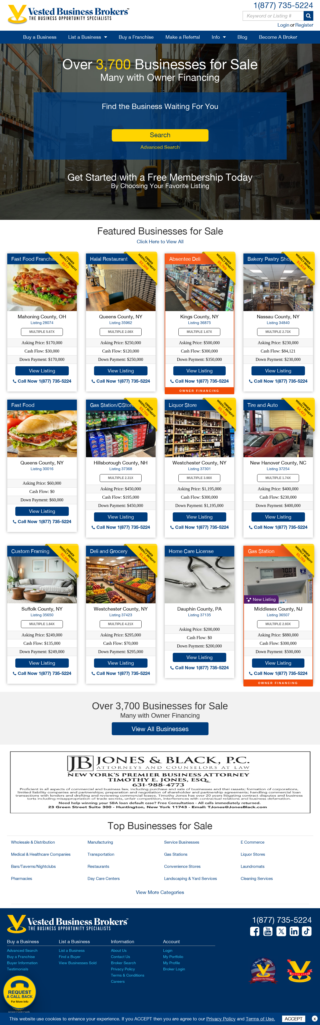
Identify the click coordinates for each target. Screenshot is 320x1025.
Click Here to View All (160, 241)
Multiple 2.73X (278, 332)
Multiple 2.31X (120, 478)
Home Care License (191, 551)
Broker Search (123, 963)
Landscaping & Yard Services (190, 878)
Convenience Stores (182, 866)
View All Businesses (160, 728)
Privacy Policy (123, 969)
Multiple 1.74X (278, 478)
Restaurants (98, 866)
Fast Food (22, 405)
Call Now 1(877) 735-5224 (42, 381)
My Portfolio (173, 956)
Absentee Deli (184, 259)
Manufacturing (100, 842)
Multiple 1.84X (42, 624)
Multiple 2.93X (278, 624)
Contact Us (120, 956)
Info (216, 37)
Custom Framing (30, 551)
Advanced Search (160, 147)
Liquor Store (183, 405)
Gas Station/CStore (112, 405)
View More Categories (160, 892)
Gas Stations (176, 854)
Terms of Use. (260, 1019)
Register (304, 25)
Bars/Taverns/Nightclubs (33, 866)
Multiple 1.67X (199, 332)
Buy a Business (39, 37)
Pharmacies (21, 878)
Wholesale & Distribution (33, 842)
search (160, 135)
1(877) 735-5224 (283, 5)
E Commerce (252, 842)
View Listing (42, 371)
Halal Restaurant (109, 259)
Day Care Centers (104, 878)
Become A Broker (278, 37)
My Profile (171, 963)
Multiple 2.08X (120, 332)
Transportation (101, 854)
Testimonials (17, 969)
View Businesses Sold (77, 963)
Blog (242, 37)
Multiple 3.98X (199, 478)
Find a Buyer (70, 956)
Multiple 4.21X (120, 624)
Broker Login (174, 969)
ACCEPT (294, 1019)
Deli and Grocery (109, 551)
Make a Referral (183, 37)
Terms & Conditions (127, 975)
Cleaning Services (257, 878)
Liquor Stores (253, 854)
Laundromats (253, 866)
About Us (119, 950)
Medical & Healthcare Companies (41, 854)
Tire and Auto (262, 405)
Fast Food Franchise (34, 259)
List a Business (84, 37)
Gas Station (261, 551)
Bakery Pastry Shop (270, 259)
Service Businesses (181, 842)
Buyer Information (22, 963)
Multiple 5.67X (42, 332)
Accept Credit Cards (19, 1012)
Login (283, 25)
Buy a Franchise (136, 37)
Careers (118, 981)
